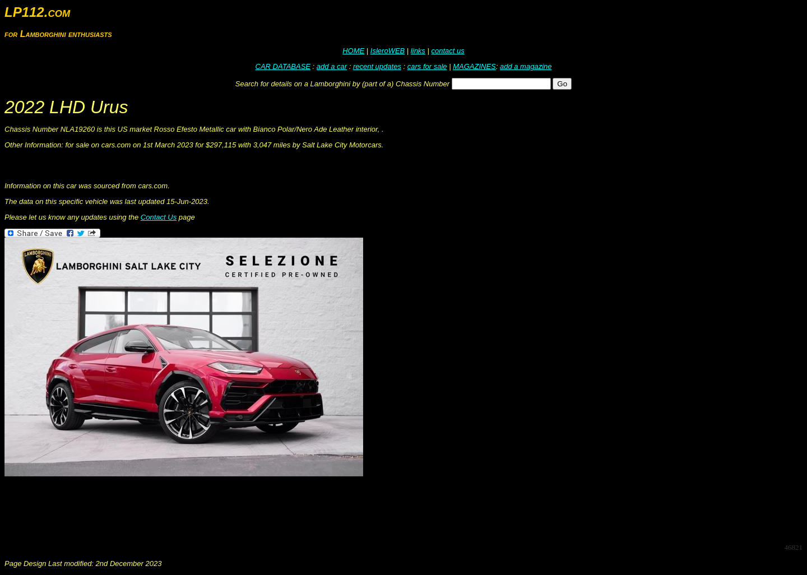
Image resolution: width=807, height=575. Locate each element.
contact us (447, 51)
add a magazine (526, 66)
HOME (353, 51)
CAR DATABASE (283, 66)
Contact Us (159, 217)
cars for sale (427, 66)
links (418, 51)
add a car (332, 66)
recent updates (377, 66)
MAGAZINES (474, 66)
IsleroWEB (387, 51)
